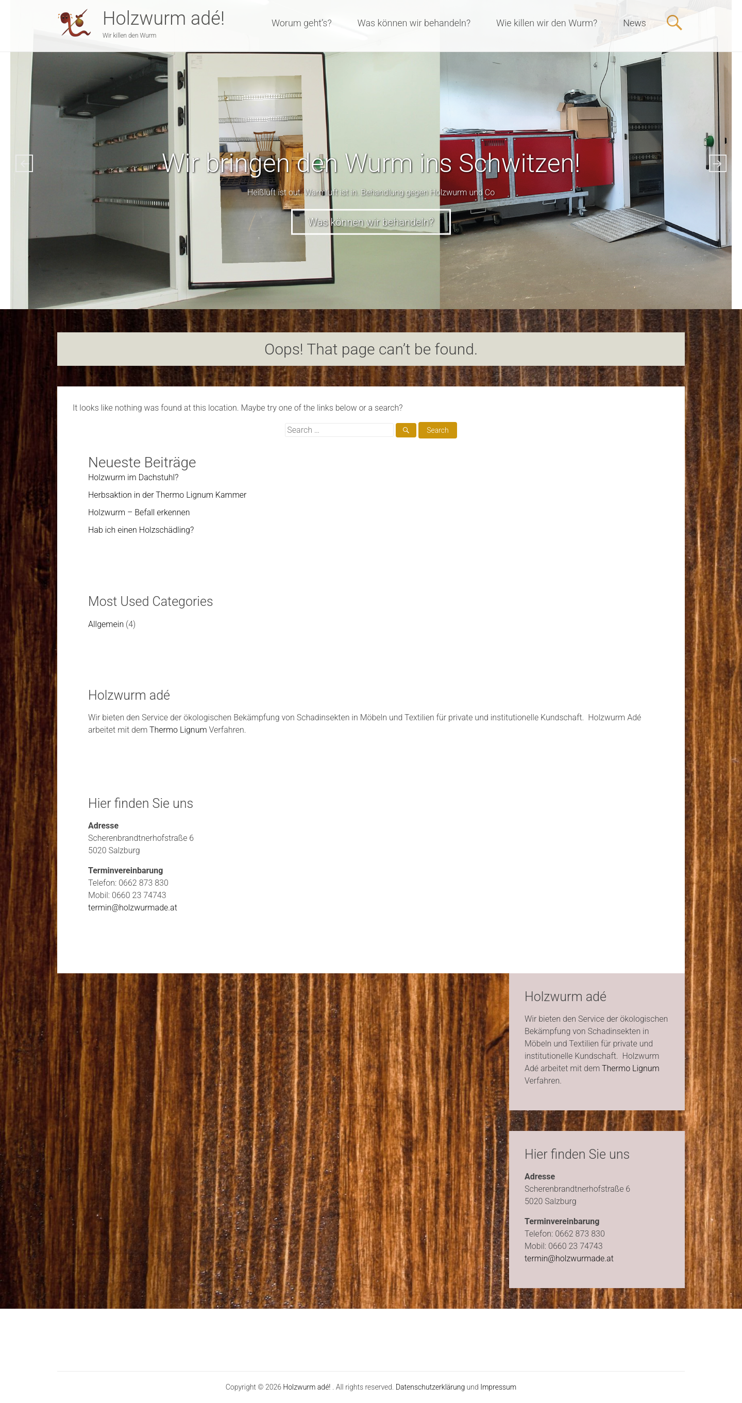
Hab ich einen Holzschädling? (141, 530)
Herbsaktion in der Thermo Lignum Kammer (167, 495)
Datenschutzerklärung (430, 1387)
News (634, 23)
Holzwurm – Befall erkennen (139, 512)
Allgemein (106, 624)
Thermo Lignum (178, 730)
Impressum (498, 1387)
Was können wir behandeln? (414, 23)
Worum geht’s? (302, 23)
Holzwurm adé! (164, 18)
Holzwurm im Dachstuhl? (133, 477)
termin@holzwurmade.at (132, 907)
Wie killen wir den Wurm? (546, 23)
